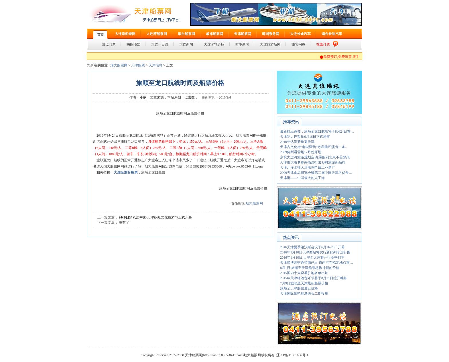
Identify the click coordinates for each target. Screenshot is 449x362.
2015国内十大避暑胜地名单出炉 (304, 273)
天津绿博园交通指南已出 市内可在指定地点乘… (316, 263)
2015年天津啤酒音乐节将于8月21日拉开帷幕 (313, 278)
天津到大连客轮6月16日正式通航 (305, 137)
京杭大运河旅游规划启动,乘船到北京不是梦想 (315, 157)
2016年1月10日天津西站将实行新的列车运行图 (315, 252)
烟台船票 (131, 172)
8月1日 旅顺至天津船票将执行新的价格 (309, 268)
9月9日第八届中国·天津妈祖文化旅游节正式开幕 (155, 217)
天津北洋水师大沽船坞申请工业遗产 (307, 168)
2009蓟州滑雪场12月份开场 (300, 152)
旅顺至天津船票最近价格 (299, 288)
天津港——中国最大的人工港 (302, 178)
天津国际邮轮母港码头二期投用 (304, 294)
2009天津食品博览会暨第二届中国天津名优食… (316, 173)
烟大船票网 (118, 65)
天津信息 (155, 65)
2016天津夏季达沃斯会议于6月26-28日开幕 (312, 247)
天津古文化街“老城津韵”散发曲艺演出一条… (314, 147)
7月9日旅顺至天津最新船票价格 (304, 283)
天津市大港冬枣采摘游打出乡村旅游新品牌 (312, 162)
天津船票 (138, 65)
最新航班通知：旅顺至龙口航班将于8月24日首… (317, 131)
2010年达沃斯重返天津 (297, 142)
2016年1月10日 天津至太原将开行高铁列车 (312, 257)
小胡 (143, 97)
